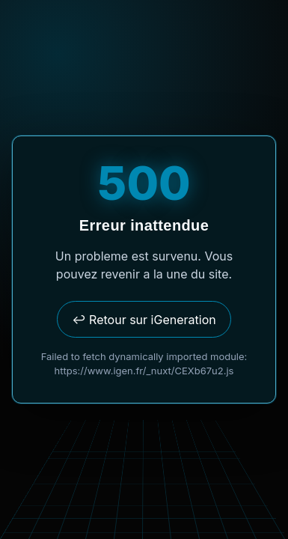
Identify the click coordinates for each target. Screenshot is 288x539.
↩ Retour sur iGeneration (143, 319)
